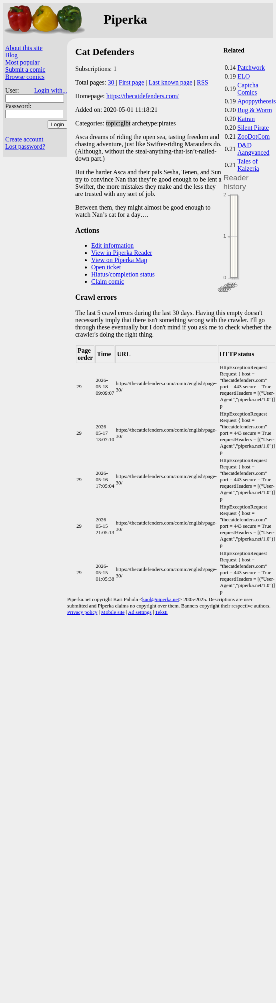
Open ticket (106, 267)
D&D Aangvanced (254, 149)
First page (131, 82)
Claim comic (107, 281)
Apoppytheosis (257, 101)
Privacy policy (82, 612)
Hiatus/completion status (123, 274)
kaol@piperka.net (160, 599)
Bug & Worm (255, 110)
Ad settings (140, 612)
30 (112, 82)
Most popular (22, 62)
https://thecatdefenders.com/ (142, 96)
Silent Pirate (253, 127)
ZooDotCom (254, 136)
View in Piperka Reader (121, 252)
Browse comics (24, 76)
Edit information (112, 245)
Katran (246, 118)
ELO (244, 76)
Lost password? (25, 146)
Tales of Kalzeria (248, 165)
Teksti (161, 612)
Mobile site (113, 612)
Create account (24, 139)
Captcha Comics (248, 89)
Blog (11, 55)
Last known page (170, 82)
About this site (23, 47)
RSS (202, 82)
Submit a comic (25, 69)
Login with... (50, 90)
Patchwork (251, 67)
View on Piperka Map (119, 259)
